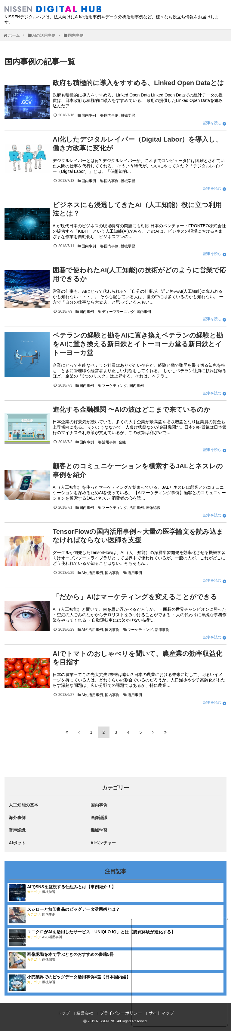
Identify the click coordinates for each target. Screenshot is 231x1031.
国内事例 (89, 115)
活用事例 (109, 442)
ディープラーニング (118, 312)
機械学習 (128, 115)
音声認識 (17, 830)
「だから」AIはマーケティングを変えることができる (135, 597)
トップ (63, 1013)
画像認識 (153, 508)
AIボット (17, 842)
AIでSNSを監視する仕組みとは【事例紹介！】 (71, 886)
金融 (122, 442)
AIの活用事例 (92, 573)
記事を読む (212, 123)
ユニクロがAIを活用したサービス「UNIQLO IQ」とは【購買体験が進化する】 (101, 931)
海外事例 (17, 817)
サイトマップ (161, 1013)
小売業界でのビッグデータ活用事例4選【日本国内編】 (79, 976)
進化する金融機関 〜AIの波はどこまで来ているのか (132, 409)
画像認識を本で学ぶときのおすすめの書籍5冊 (70, 954)
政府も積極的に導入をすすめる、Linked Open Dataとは (138, 83)
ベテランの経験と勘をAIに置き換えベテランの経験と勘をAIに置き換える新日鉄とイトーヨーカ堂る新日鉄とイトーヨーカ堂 (138, 344)
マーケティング (114, 386)
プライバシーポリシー (121, 1013)
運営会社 (84, 1013)
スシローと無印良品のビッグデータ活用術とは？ (73, 909)
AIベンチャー (103, 842)
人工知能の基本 (23, 805)
